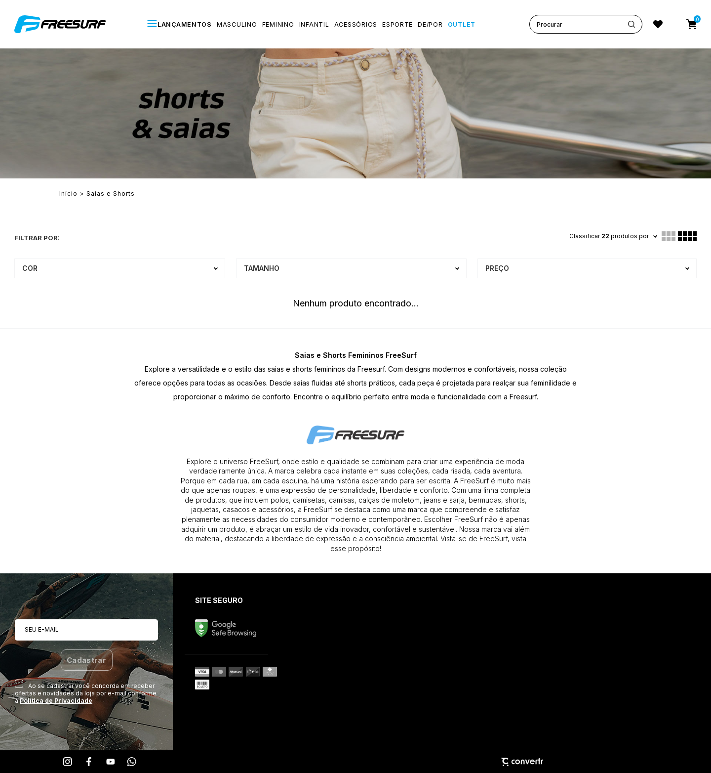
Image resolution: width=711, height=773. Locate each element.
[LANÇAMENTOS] (179, 24)
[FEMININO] (278, 24)
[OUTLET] (461, 24)
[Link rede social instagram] (68, 762)
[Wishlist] (658, 24)
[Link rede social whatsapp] (132, 762)
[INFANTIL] (314, 24)
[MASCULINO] (237, 24)
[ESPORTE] (397, 24)
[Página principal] (61, 24)
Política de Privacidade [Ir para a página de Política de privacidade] (56, 700)
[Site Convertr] (355, 762)
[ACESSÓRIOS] (355, 24)
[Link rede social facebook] (89, 762)
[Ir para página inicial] (68, 193)
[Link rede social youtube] (110, 762)
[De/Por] (430, 24)
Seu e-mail (42, 629)
